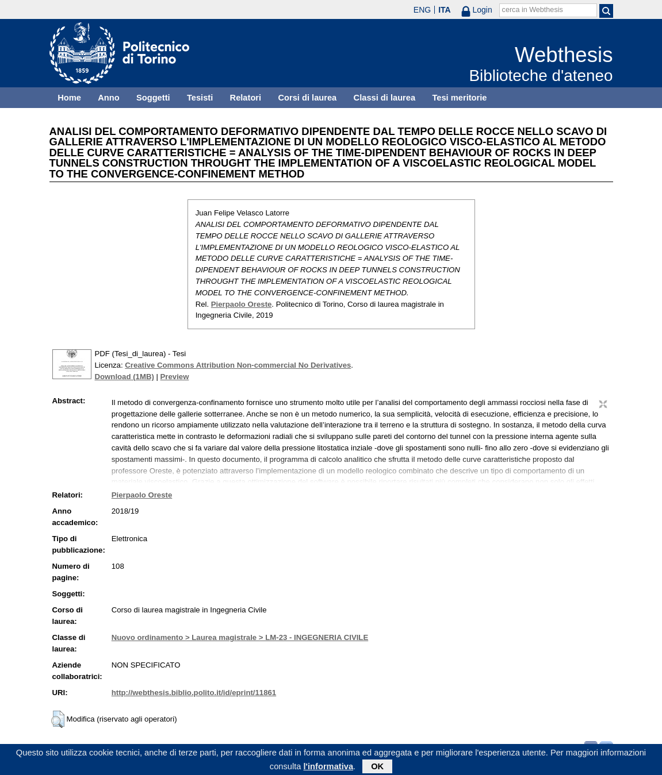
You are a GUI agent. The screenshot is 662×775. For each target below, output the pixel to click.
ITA (444, 10)
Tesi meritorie (459, 97)
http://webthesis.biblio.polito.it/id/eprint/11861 (194, 692)
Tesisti (200, 97)
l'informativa (328, 768)
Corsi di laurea (307, 97)
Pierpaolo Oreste (241, 304)
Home (69, 97)
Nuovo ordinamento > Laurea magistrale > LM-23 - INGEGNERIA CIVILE (240, 637)
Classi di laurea (385, 97)
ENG (422, 10)
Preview (174, 376)
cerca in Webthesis (532, 10)
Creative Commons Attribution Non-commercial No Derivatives (238, 365)
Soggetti (153, 97)
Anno (108, 97)
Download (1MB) (124, 376)
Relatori (246, 97)
